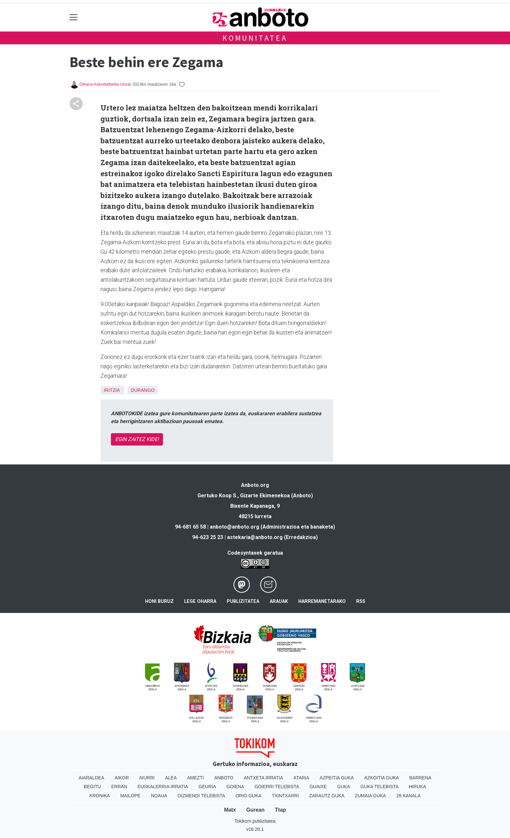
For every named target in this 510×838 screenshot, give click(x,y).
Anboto (224, 777)
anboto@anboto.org (234, 527)
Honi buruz (159, 601)
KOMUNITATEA (255, 38)
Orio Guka (248, 795)
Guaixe (318, 786)
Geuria (207, 786)
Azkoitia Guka (381, 777)
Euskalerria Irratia (163, 786)
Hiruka (417, 786)
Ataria (301, 777)
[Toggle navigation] (74, 17)
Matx (230, 810)
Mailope (130, 795)
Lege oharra (200, 601)
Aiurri (146, 777)
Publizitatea (243, 601)
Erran (119, 786)
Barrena (420, 777)
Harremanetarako (322, 601)
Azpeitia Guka (337, 777)
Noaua (159, 795)
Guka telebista (379, 786)
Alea (171, 777)
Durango (143, 390)
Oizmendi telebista (201, 795)
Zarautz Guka (326, 795)
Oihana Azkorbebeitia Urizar (105, 84)
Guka (343, 786)
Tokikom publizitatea (255, 821)
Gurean (255, 810)
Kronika (99, 795)
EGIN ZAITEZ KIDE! (137, 439)
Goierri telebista (276, 786)
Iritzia (112, 390)
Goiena (235, 786)
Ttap (280, 810)
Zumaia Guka (370, 795)
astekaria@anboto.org (255, 537)
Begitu (92, 786)
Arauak (279, 601)
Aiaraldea (91, 777)
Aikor (121, 777)
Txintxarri (285, 795)
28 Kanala (408, 795)
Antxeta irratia (263, 777)
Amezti (195, 777)
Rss (360, 601)
